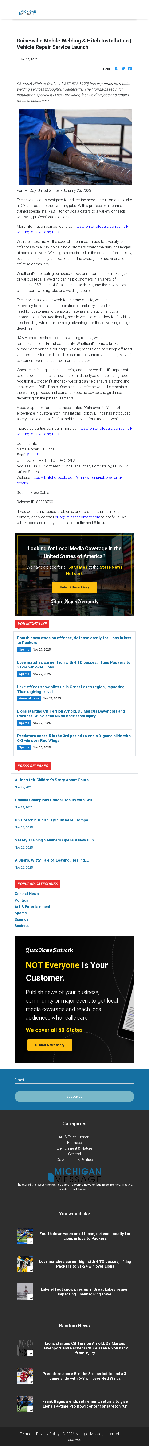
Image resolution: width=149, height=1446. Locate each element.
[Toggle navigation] (129, 12)
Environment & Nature (74, 1148)
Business (74, 1142)
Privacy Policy (47, 1433)
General (74, 1154)
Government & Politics (74, 1159)
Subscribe (74, 1097)
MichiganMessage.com (95, 1433)
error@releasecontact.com (77, 517)
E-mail (19, 1079)
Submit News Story (74, 587)
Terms (25, 1433)
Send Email (36, 454)
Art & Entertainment (74, 1137)
